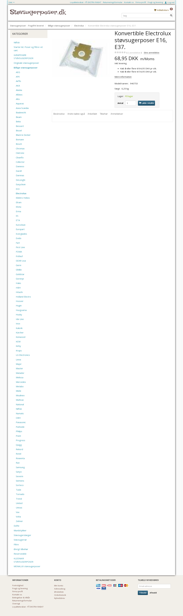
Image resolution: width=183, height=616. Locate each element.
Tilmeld (142, 592)
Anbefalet (92, 113)
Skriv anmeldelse (151, 52)
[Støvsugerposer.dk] (38, 13)
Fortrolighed (17, 585)
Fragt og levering (155, 2)
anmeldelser (134, 52)
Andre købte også (76, 113)
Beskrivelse (59, 113)
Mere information (123, 76)
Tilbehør (104, 113)
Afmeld (153, 592)
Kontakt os (129, 2)
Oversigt (16, 603)
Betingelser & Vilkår (21, 597)
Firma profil (141, 2)
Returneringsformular (112, 2)
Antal (121, 103)
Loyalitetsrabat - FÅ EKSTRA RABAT (85, 2)
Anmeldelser (117, 113)
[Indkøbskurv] (163, 10)
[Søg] (171, 15)
